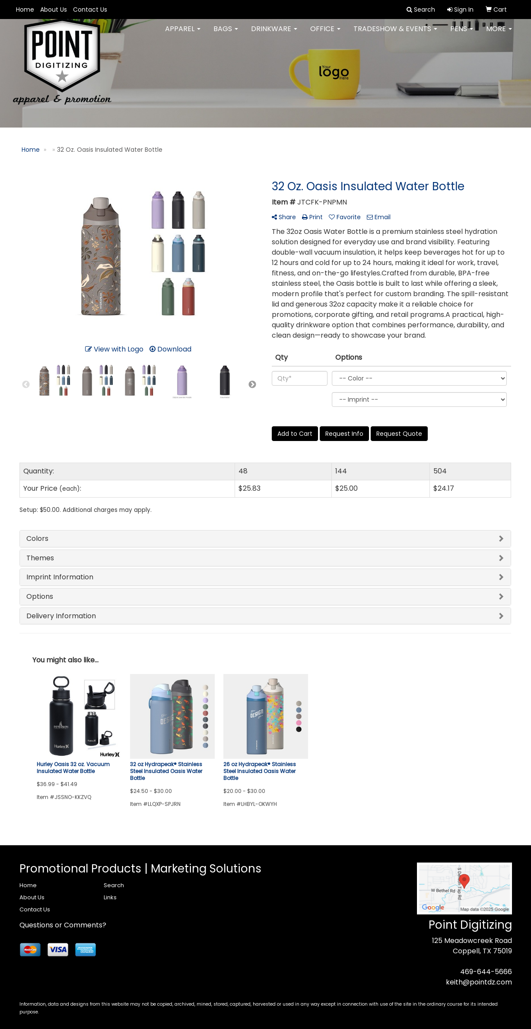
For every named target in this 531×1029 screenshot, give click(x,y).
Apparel (182, 34)
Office (325, 34)
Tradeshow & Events (395, 34)
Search (114, 885)
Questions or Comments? (62, 925)
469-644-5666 (486, 972)
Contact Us (90, 9)
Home (25, 9)
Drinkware (274, 34)
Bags (225, 34)
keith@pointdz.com (479, 982)
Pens (461, 34)
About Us (53, 9)
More (499, 34)
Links (110, 897)
